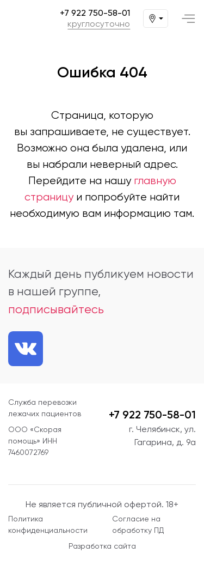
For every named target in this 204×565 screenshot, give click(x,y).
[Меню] (188, 18)
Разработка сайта (102, 546)
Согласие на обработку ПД (138, 524)
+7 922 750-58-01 (95, 13)
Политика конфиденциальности (48, 524)
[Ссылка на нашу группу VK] (25, 348)
